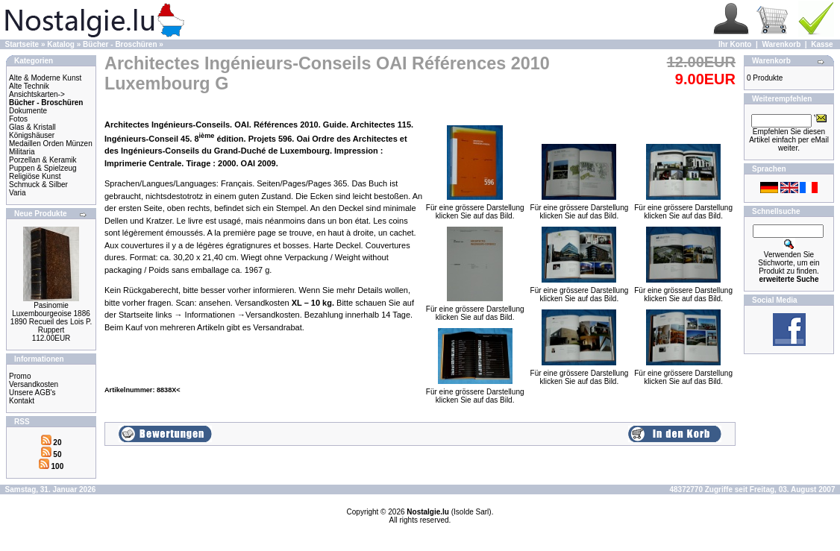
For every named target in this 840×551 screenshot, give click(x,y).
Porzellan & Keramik (43, 160)
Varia (17, 193)
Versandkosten (33, 384)
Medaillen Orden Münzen (51, 143)
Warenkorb (781, 44)
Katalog (61, 44)
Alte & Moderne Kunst (45, 78)
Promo (20, 376)
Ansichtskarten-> (37, 94)
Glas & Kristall (32, 127)
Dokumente (28, 111)
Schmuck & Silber (38, 184)
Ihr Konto (734, 44)
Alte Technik (29, 86)
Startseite (22, 44)
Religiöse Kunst (34, 176)
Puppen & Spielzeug (43, 168)
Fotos (18, 119)
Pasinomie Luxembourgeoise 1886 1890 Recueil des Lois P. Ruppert (51, 317)
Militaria (21, 152)
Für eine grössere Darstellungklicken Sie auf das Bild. (475, 208)
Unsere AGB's (32, 392)
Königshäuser (31, 135)
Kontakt (21, 401)
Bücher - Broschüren (120, 44)
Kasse (822, 44)
